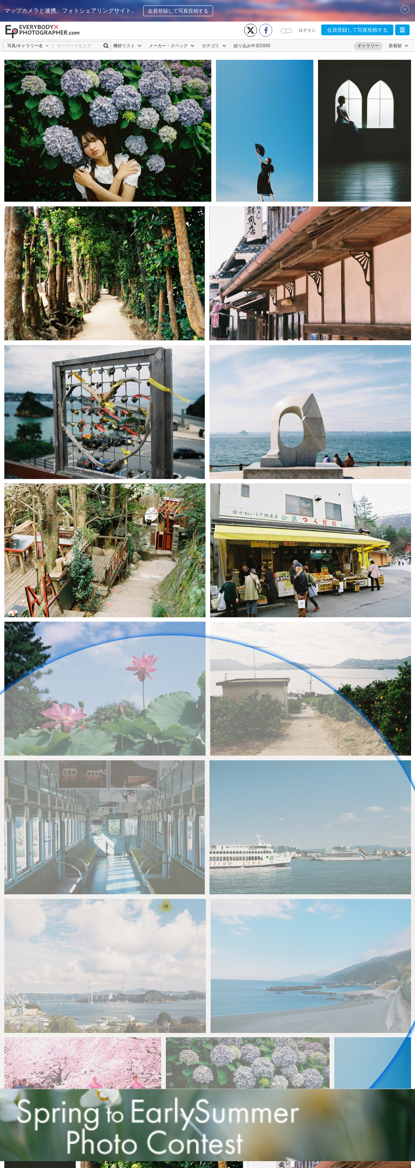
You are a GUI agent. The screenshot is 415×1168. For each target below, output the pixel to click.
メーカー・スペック (172, 45)
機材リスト (127, 45)
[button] (402, 29)
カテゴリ (214, 45)
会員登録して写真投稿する (178, 11)
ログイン (307, 30)
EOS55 (263, 45)
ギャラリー (368, 45)
